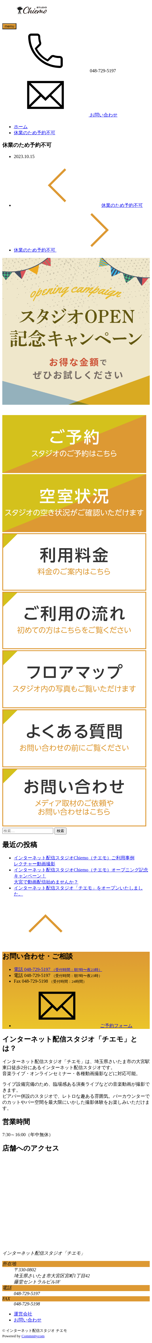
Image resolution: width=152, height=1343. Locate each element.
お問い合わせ (27, 1319)
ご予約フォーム (73, 1025)
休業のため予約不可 (34, 132)
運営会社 (23, 1313)
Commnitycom (33, 1336)
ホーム (21, 126)
